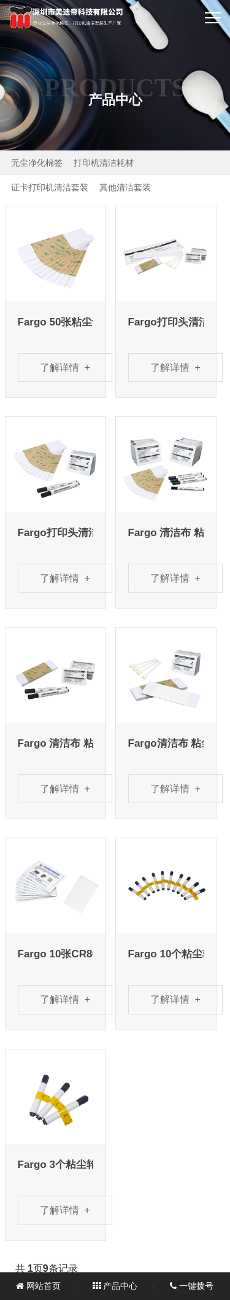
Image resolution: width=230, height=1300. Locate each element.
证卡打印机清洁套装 (49, 187)
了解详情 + (65, 367)
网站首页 (38, 1286)
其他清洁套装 (125, 187)
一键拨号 (191, 1286)
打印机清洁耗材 (104, 163)
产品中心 (115, 1286)
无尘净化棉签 (37, 163)
